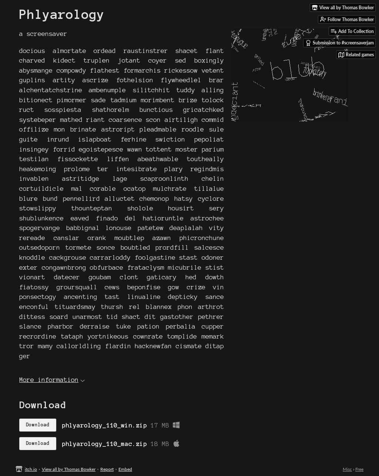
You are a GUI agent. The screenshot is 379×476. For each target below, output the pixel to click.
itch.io (31, 469)
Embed (125, 469)
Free (359, 469)
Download (38, 424)
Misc (347, 469)
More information (52, 379)
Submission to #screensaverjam (339, 43)
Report (107, 469)
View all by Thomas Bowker (68, 469)
